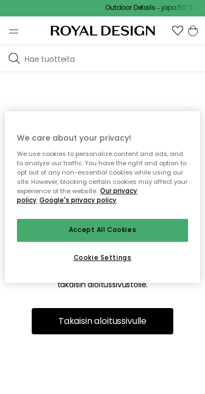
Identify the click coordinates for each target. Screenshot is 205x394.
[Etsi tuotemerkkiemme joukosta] (112, 58)
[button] (177, 30)
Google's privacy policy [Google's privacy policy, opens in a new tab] (77, 200)
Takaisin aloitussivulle (102, 321)
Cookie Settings (103, 257)
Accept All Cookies (102, 229)
